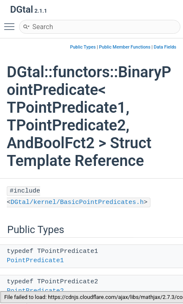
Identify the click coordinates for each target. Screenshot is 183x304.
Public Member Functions (124, 47)
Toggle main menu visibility (11, 23)
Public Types (83, 47)
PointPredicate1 (35, 260)
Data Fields (165, 47)
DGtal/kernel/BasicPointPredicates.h (77, 202)
